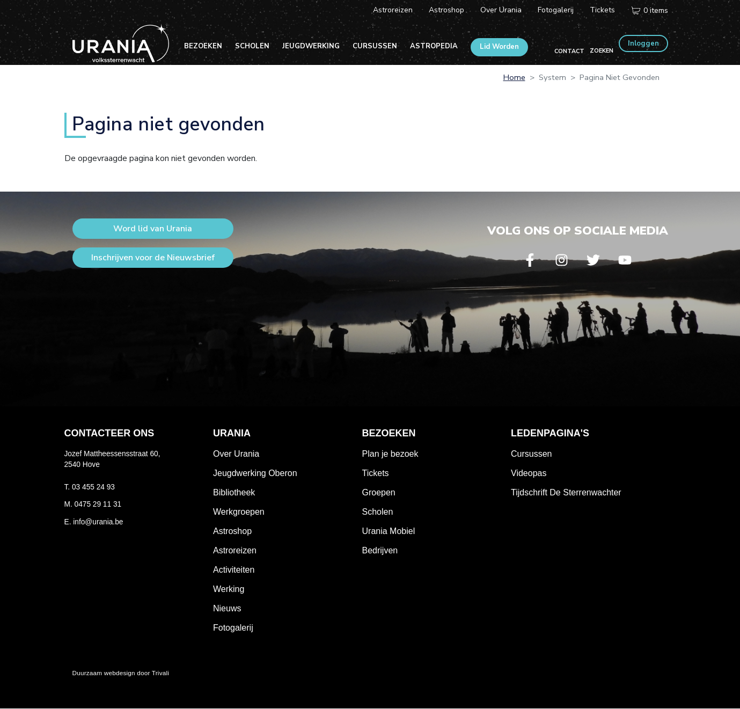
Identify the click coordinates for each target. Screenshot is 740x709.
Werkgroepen (239, 511)
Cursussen (375, 46)
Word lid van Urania (152, 229)
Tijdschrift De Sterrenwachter (566, 492)
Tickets (602, 10)
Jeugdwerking (311, 46)
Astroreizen (393, 10)
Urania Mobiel (388, 531)
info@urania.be (98, 522)
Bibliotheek (234, 492)
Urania (232, 433)
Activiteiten (233, 569)
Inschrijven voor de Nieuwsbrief (153, 258)
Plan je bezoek (390, 453)
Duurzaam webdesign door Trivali (121, 672)
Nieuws (227, 608)
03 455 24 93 (93, 487)
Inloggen (643, 43)
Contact (569, 51)
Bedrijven (380, 550)
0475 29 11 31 (98, 504)
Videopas (528, 473)
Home (514, 77)
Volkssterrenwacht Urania (120, 43)
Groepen (378, 492)
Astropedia (434, 46)
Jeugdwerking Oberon (255, 473)
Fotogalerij (556, 10)
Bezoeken (203, 46)
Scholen (252, 46)
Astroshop (446, 10)
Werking (228, 589)
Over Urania (501, 10)
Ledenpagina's (550, 433)
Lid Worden (499, 47)
